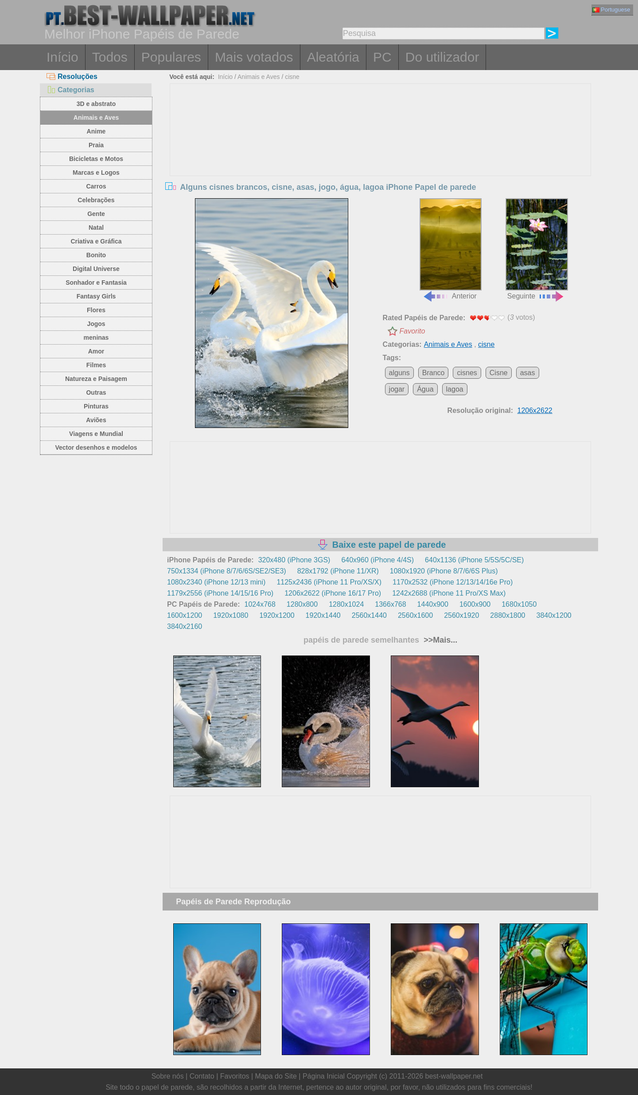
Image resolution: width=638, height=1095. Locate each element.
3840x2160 (184, 626)
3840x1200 (554, 615)
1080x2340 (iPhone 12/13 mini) (216, 582)
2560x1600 (415, 615)
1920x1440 (323, 615)
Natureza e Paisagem (96, 378)
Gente (96, 213)
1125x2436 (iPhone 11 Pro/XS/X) (328, 582)
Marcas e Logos (96, 172)
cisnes (467, 373)
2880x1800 (507, 615)
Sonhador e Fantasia (96, 282)
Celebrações (96, 200)
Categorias (70, 90)
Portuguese (611, 9)
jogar (397, 389)
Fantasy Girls (96, 296)
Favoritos (234, 1076)
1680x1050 (519, 604)
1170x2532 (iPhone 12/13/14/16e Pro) (453, 582)
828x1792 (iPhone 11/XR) (338, 571)
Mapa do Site (276, 1076)
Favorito (412, 331)
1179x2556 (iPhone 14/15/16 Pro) (220, 593)
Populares (171, 57)
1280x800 (302, 604)
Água (425, 389)
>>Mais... (439, 640)
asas (527, 373)
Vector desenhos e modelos (96, 447)
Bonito (96, 255)
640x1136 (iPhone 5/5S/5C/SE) (474, 560)
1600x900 (474, 604)
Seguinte (537, 249)
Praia (96, 145)
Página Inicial (324, 1076)
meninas (96, 337)
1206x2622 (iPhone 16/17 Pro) (332, 593)
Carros (96, 186)
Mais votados (254, 57)
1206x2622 (534, 410)
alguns (399, 373)
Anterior (451, 249)
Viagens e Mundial (96, 433)
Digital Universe (96, 268)
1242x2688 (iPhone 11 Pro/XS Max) (449, 593)
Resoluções (72, 76)
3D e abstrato (96, 103)
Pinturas (96, 406)
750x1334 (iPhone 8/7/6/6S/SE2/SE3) (226, 571)
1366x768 (390, 604)
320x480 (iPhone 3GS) (294, 560)
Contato (202, 1076)
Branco (433, 373)
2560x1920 (461, 615)
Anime (96, 131)
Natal (96, 227)
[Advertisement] (381, 150)
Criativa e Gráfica (95, 241)
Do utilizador (442, 57)
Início (62, 57)
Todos (110, 57)
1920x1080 (230, 615)
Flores (96, 310)
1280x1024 (346, 604)
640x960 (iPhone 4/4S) (377, 560)
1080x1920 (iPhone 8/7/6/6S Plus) (444, 571)
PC (382, 57)
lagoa (454, 389)
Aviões (96, 420)
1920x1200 (276, 615)
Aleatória (333, 57)
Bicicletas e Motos (96, 158)
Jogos (96, 323)
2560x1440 (369, 615)
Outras (96, 392)
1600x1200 (184, 615)
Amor (96, 351)
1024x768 (260, 604)
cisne (292, 76)
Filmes (96, 365)
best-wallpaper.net (454, 1076)
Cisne (499, 373)
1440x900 (432, 604)
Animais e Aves (96, 117)
